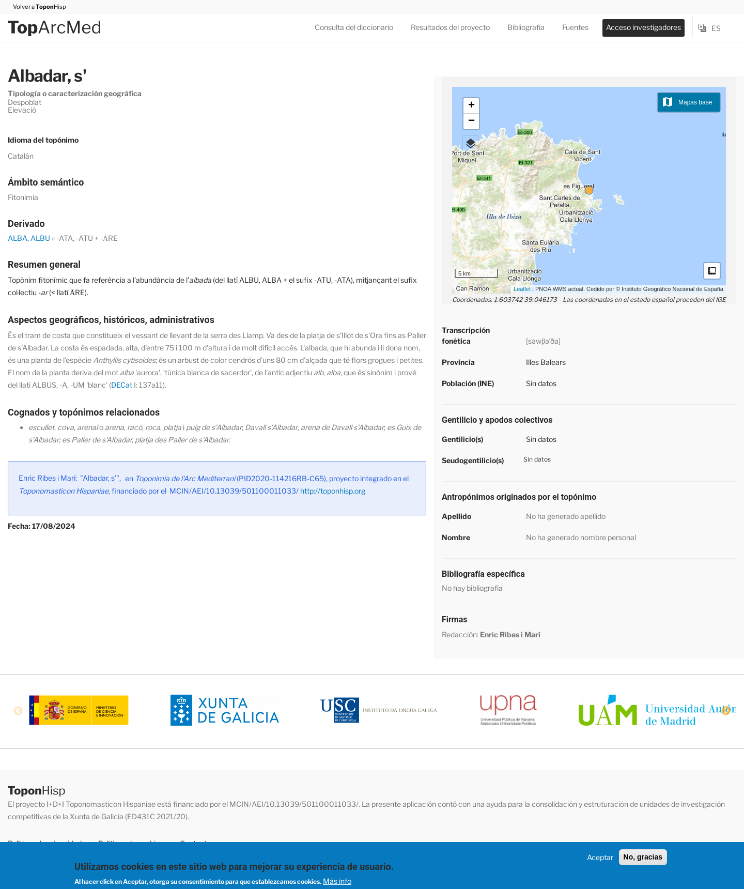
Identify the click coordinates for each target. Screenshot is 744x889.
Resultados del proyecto (450, 27)
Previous (18, 711)
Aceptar (600, 857)
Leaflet (522, 289)
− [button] (471, 121)
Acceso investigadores (643, 27)
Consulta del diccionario (354, 27)
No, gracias (643, 857)
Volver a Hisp (37, 6)
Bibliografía (526, 27)
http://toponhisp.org (332, 490)
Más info (337, 881)
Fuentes (575, 27)
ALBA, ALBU (29, 238)
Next (726, 711)
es (716, 28)
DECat (121, 384)
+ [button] (471, 106)
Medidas (712, 271)
